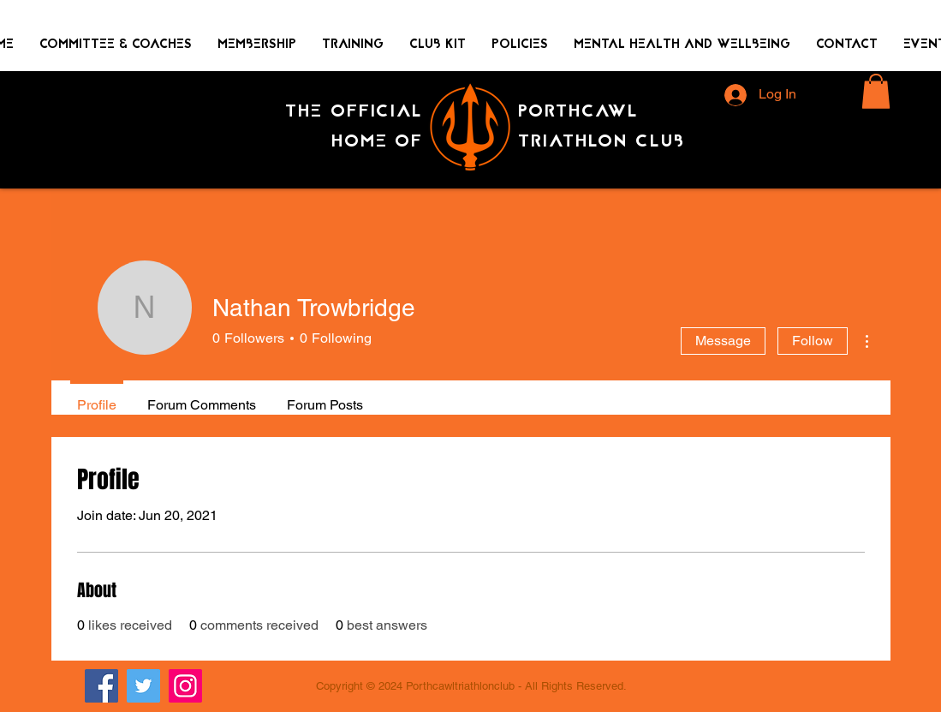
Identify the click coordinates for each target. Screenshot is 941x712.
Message (723, 340)
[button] (875, 91)
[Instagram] (185, 686)
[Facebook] (101, 686)
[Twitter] (143, 686)
